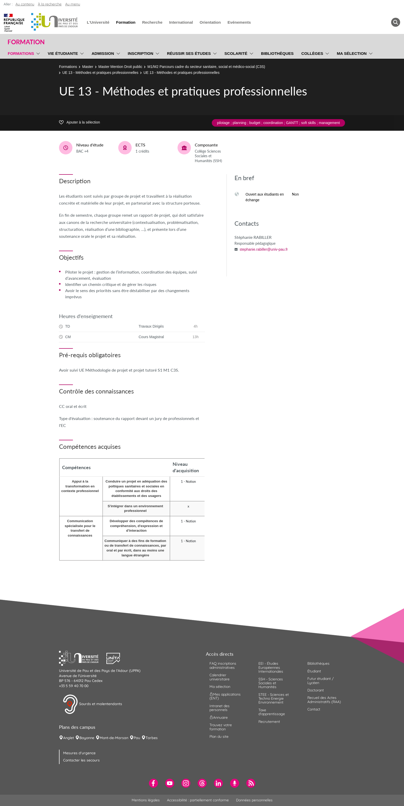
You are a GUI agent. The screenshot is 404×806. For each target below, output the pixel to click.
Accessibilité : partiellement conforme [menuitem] (198, 800)
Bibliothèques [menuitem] (277, 53)
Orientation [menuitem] (210, 22)
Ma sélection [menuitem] (352, 53)
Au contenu (24, 4)
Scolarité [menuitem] (235, 53)
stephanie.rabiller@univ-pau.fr (264, 249)
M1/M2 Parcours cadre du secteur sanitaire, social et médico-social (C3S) (206, 67)
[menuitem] (153, 783)
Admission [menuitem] (102, 53)
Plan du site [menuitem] (219, 736)
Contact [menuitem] (313, 709)
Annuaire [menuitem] (218, 717)
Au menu (72, 4)
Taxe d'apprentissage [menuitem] (271, 712)
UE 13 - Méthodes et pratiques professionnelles (100, 73)
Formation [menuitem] (125, 22)
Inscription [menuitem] (140, 53)
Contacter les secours (81, 760)
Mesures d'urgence (79, 753)
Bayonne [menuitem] (86, 737)
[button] (82, 658)
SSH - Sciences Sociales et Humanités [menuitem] (270, 683)
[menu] (37, 53)
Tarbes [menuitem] (152, 737)
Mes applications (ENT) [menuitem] (225, 696)
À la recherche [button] (50, 4)
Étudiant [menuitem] (314, 671)
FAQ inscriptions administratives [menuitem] (222, 665)
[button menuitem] (395, 22)
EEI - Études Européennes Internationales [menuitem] (270, 667)
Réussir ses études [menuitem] (189, 53)
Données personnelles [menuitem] (254, 800)
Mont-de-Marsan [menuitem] (114, 737)
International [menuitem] (181, 22)
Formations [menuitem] (21, 53)
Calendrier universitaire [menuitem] (219, 677)
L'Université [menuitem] (98, 22)
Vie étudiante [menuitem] (63, 53)
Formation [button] (26, 42)
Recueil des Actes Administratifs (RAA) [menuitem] (324, 699)
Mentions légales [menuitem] (146, 800)
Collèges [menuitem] (312, 53)
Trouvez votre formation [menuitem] (220, 727)
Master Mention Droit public (120, 67)
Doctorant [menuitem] (315, 690)
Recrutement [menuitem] (269, 721)
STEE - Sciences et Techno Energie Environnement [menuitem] (273, 698)
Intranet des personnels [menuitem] (219, 708)
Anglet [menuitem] (68, 737)
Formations (68, 67)
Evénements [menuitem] (239, 22)
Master (87, 67)
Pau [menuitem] (137, 737)
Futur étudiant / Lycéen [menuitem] (320, 680)
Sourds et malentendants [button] (92, 704)
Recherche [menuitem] (152, 22)
